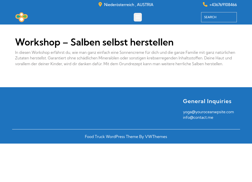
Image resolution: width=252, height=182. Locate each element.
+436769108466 (223, 4)
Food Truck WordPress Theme (111, 136)
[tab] (138, 17)
